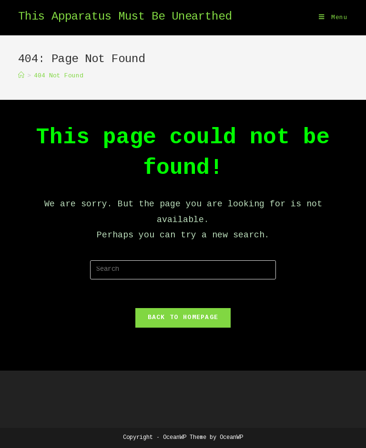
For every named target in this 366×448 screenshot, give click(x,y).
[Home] (21, 76)
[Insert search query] (183, 269)
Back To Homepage (183, 317)
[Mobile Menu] (333, 17)
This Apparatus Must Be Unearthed (125, 17)
